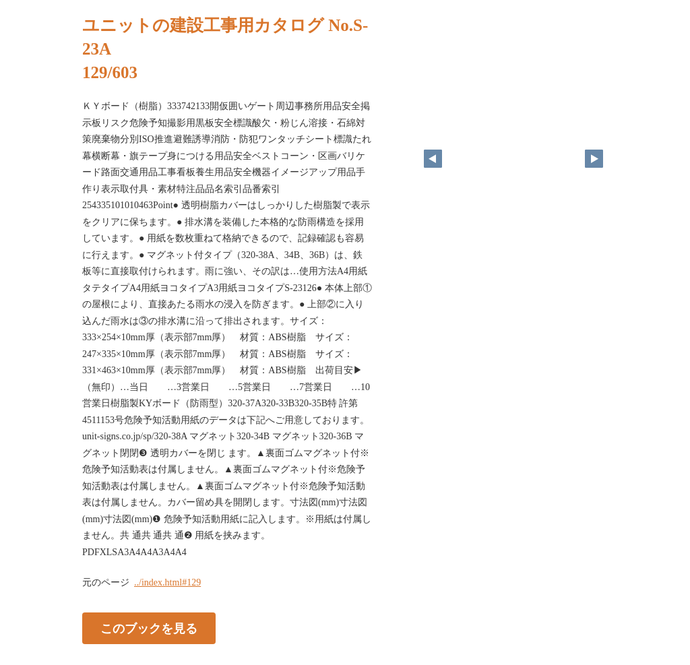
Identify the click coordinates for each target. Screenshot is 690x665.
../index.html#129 (167, 582)
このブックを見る (148, 628)
